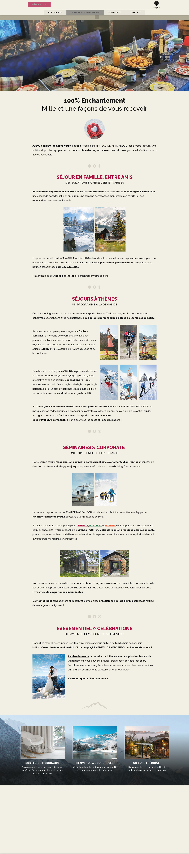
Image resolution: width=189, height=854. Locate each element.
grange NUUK (86, 530)
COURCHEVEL (116, 12)
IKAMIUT (110, 525)
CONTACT (138, 12)
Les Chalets (53, 12)
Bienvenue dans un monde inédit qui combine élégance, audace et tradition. (145, 746)
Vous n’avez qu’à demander (48, 420)
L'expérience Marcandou (84, 12)
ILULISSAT (95, 525)
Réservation (40, 4)
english (156, 8)
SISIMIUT (83, 525)
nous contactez (64, 275)
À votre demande (78, 656)
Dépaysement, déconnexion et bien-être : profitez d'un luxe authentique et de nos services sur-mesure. (44, 748)
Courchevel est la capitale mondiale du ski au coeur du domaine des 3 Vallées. (94, 746)
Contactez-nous (42, 601)
